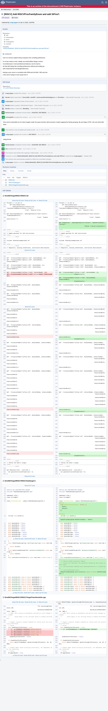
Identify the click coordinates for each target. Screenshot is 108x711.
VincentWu (26, 97)
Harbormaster (9, 112)
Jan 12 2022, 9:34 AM (46, 153)
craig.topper (14, 22)
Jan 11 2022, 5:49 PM (54, 145)
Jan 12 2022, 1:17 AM (29, 149)
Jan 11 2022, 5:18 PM (44, 134)
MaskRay (26, 108)
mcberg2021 (10, 42)
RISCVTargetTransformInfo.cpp (18, 185)
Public (16, 18)
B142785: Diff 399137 (39, 145)
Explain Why (88, 156)
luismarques (10, 37)
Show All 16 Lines (30, 447)
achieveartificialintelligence (45, 97)
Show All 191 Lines (30, 572)
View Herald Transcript (73, 97)
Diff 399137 (32, 134)
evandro (8, 44)
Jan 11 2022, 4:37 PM (54, 112)
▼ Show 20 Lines (42, 200)
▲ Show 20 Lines (18, 509)
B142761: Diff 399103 (39, 112)
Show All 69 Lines (29, 626)
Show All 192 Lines (30, 200)
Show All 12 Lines (30, 250)
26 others (61, 97)
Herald (7, 97)
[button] (106, 2)
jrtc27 (7, 39)
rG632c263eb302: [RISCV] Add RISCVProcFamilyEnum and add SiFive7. (26, 48)
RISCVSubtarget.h (14, 182)
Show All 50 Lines (30, 509)
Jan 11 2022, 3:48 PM (34, 93)
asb (7, 35)
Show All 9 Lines (30, 302)
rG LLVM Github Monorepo (11, 88)
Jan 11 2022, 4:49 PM (35, 117)
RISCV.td (11, 180)
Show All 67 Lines (29, 563)
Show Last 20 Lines (41, 563)
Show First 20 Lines (18, 200)
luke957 (33, 97)
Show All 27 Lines (30, 456)
